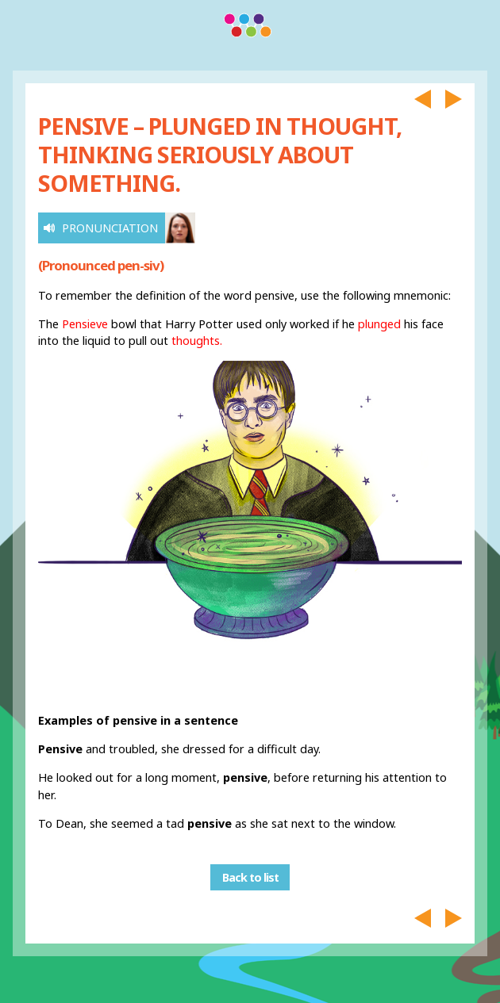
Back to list (250, 877)
